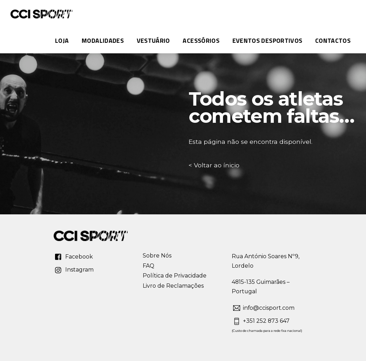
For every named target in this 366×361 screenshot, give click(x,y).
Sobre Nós (157, 255)
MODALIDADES (103, 40)
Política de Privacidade (174, 275)
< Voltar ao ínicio (214, 165)
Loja (62, 40)
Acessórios (201, 40)
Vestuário (153, 40)
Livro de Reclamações (173, 285)
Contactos (333, 40)
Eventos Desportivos (267, 40)
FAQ (148, 265)
